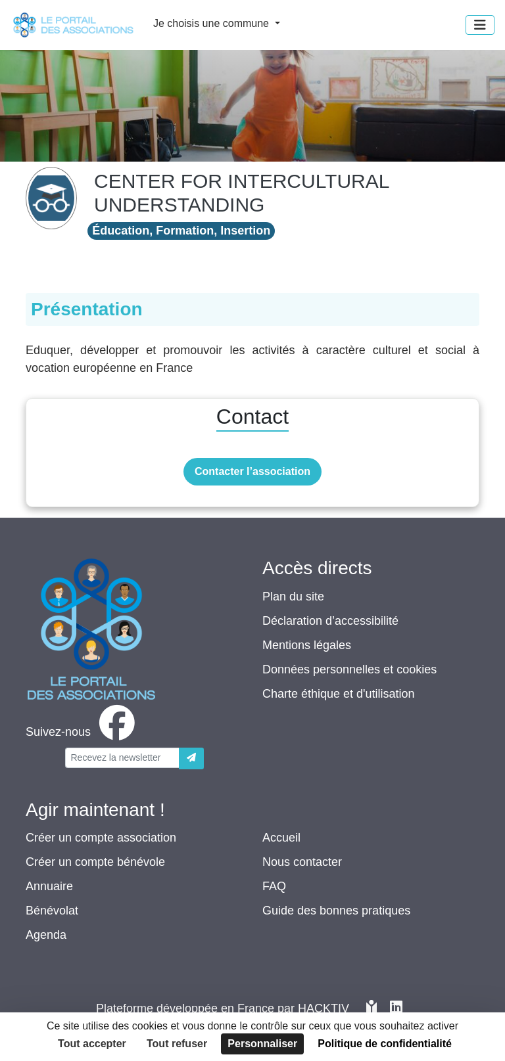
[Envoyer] (191, 758)
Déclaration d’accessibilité (330, 620)
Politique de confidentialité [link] (385, 1043)
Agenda (46, 934)
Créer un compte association (101, 837)
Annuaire (49, 886)
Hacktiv (323, 1008)
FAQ (274, 886)
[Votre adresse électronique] (122, 758)
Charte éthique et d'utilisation (338, 693)
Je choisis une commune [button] (212, 23)
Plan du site (293, 596)
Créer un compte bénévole (95, 862)
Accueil (281, 837)
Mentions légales (306, 645)
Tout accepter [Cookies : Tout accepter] (92, 1043)
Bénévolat (52, 910)
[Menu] (480, 25)
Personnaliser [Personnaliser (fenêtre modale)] (262, 1043)
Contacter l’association (252, 471)
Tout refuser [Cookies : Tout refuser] (177, 1043)
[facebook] (83, 731)
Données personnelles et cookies (349, 669)
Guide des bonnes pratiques (336, 910)
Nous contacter (302, 862)
